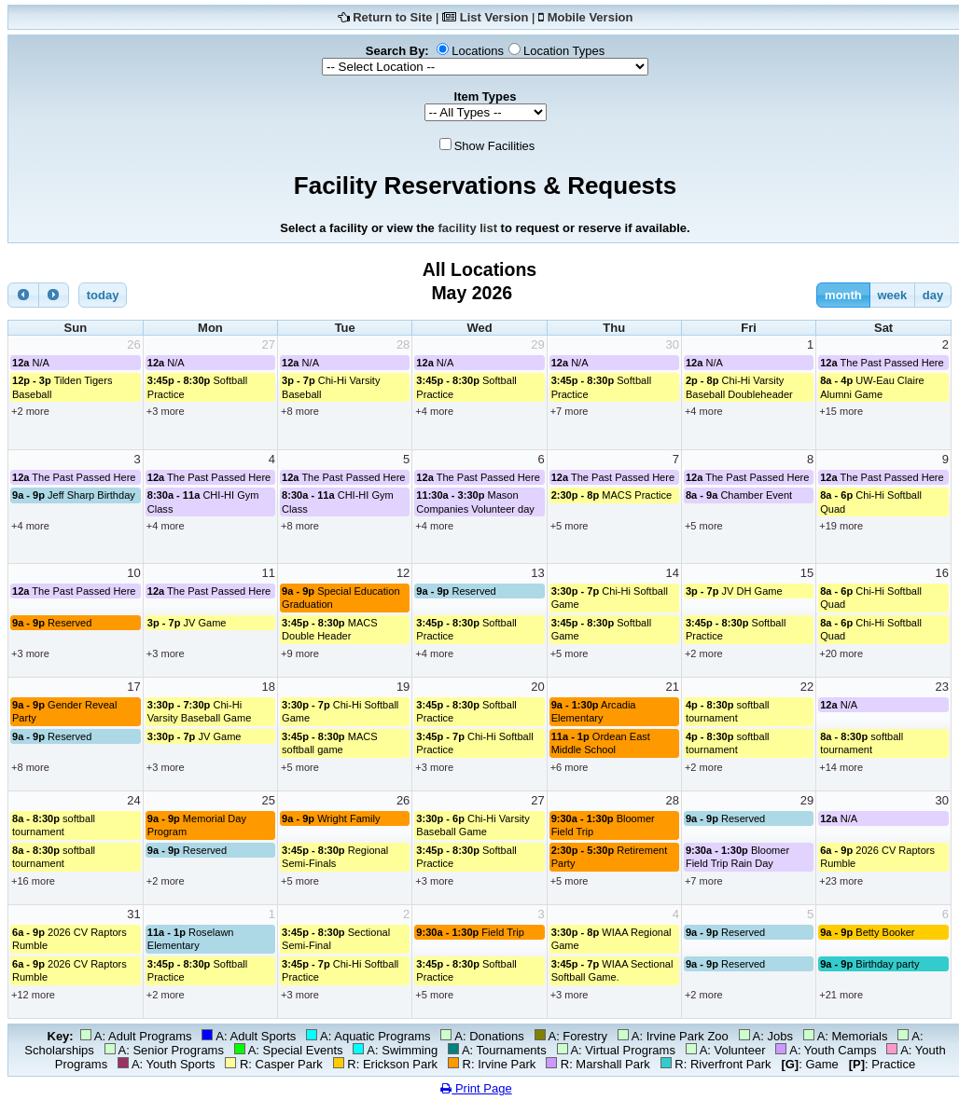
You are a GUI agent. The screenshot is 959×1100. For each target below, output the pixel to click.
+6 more (569, 767)
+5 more (569, 525)
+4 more (434, 411)
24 (133, 800)
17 (133, 687)
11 (268, 573)
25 (268, 800)
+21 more (841, 994)
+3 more (165, 411)
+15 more (841, 411)
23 (942, 687)
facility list (467, 228)
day (933, 295)
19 (403, 687)
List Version (494, 17)
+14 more (841, 767)
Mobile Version (590, 17)
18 (268, 687)
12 (403, 573)
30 (671, 344)
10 (133, 573)
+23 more (841, 881)
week (892, 295)
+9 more (300, 653)
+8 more (300, 411)
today (103, 295)
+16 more (33, 881)
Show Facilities (494, 146)
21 (671, 687)
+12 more (33, 994)
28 (403, 344)
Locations (478, 51)
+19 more (841, 525)
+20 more (841, 653)
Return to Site (392, 17)
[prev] (23, 295)
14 (671, 573)
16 (942, 573)
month (843, 295)
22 (806, 687)
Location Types (564, 51)
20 (537, 687)
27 (268, 344)
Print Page (475, 1088)
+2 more (30, 411)
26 (133, 344)
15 (806, 573)
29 (537, 344)
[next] (54, 295)
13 (537, 573)
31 (133, 914)
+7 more (569, 411)
